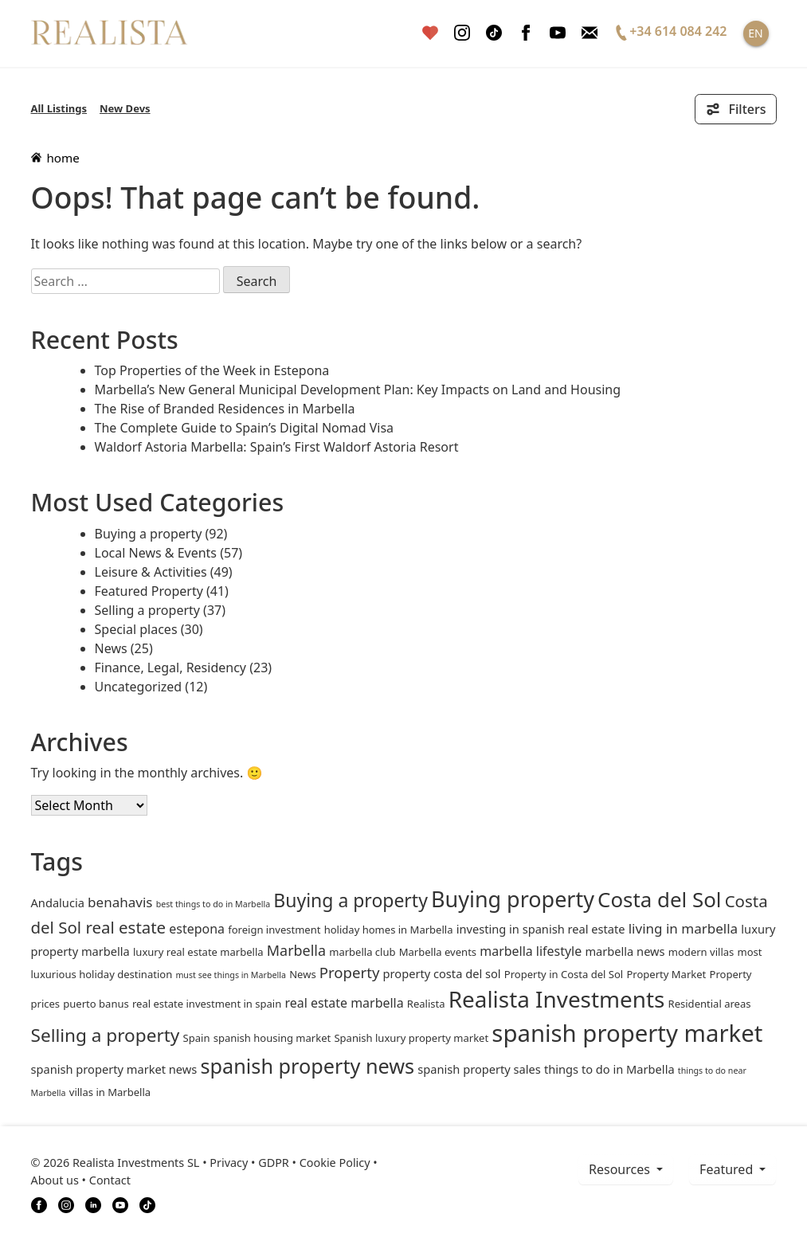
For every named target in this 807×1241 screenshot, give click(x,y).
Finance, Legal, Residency (171, 667)
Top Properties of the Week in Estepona (212, 370)
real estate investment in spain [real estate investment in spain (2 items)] (206, 1003)
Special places (136, 629)
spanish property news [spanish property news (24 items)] (308, 1065)
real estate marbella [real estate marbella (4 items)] (343, 1003)
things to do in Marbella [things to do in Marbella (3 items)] (609, 1069)
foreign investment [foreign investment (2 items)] (274, 929)
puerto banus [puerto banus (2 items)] (95, 1003)
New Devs (125, 108)
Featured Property (149, 591)
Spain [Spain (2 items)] (196, 1038)
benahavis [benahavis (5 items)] (120, 902)
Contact (110, 1180)
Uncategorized (138, 686)
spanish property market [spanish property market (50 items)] (627, 1033)
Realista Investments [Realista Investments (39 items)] (557, 999)
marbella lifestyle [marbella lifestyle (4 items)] (531, 951)
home (55, 158)
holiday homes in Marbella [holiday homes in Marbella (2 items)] (388, 929)
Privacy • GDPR (249, 1162)
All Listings (59, 108)
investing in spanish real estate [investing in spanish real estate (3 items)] (540, 929)
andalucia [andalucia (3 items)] (57, 902)
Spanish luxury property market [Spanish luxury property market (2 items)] (411, 1038)
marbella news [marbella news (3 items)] (624, 951)
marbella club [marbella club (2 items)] (362, 952)
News (111, 648)
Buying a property (148, 533)
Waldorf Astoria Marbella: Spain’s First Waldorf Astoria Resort (277, 447)
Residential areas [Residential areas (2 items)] (709, 1003)
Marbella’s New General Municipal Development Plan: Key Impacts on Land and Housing (358, 389)
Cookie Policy (335, 1162)
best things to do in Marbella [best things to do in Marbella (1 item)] (213, 904)
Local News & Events (156, 553)
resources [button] (621, 1169)
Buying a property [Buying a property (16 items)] (350, 900)
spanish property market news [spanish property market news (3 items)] (114, 1069)
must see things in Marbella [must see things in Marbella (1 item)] (230, 975)
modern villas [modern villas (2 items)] (701, 952)
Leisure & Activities (151, 572)
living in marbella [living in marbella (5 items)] (683, 928)
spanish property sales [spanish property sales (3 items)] (479, 1069)
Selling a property (147, 610)
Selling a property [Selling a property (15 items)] (105, 1035)
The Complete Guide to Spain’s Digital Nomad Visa (244, 428)
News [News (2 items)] (302, 974)
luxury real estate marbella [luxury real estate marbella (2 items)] (198, 952)
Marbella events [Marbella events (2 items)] (437, 952)
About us (55, 1180)
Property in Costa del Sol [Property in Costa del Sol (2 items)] (563, 974)
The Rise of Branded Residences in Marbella (225, 408)
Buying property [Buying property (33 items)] (512, 899)
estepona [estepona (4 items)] (197, 929)
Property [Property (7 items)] (349, 972)
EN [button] (755, 33)
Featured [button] (727, 1169)
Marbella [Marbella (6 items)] (296, 950)
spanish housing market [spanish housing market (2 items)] (272, 1038)
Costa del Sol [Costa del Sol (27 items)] (659, 899)
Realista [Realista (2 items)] (426, 1003)
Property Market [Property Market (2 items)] (666, 974)
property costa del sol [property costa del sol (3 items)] (442, 973)
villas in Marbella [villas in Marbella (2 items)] (110, 1092)
